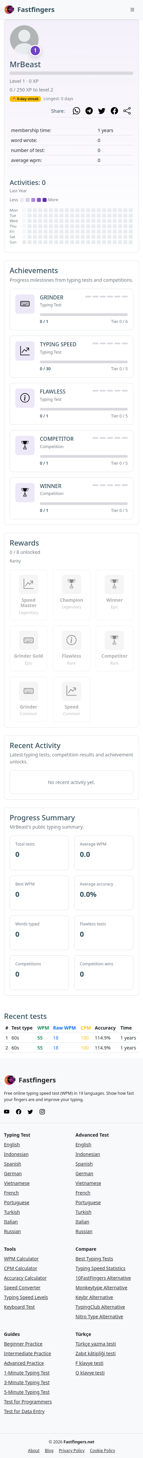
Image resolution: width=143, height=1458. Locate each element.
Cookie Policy (102, 1450)
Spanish (12, 1164)
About (34, 1450)
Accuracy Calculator (25, 1278)
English (12, 1144)
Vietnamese (17, 1183)
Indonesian (16, 1154)
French (11, 1193)
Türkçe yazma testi (95, 1344)
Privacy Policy (71, 1450)
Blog (49, 1450)
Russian (12, 1231)
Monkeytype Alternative (101, 1287)
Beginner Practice (23, 1344)
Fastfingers (29, 9)
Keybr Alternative (94, 1297)
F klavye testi (89, 1363)
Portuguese (16, 1202)
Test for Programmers (28, 1401)
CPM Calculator (20, 1268)
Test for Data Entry (24, 1411)
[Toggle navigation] (132, 9)
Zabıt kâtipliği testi (95, 1353)
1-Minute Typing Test (27, 1373)
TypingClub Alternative (100, 1307)
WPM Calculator (21, 1258)
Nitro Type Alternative (99, 1316)
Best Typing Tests (94, 1258)
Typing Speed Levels (26, 1297)
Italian (11, 1221)
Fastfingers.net (79, 1442)
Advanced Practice (24, 1363)
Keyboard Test (19, 1307)
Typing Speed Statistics (100, 1268)
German (13, 1173)
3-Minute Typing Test (27, 1382)
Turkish (12, 1212)
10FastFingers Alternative (103, 1278)
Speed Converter (22, 1287)
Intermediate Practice (27, 1353)
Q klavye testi (90, 1373)
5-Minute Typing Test (27, 1392)
